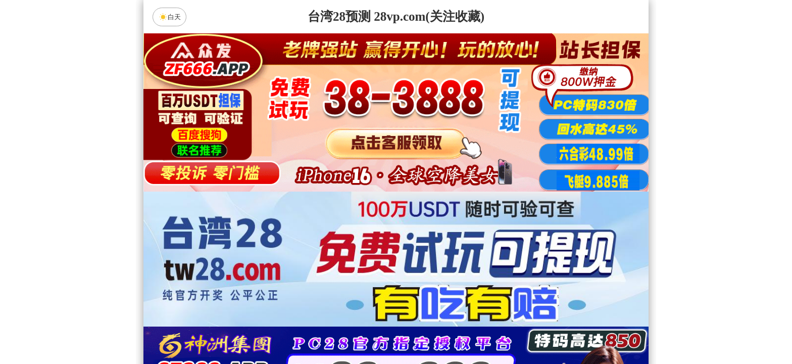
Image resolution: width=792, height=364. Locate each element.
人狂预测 (396, 302)
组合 (300, 329)
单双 (492, 329)
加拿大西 (364, 249)
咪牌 (467, 204)
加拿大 (300, 249)
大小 (428, 329)
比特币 (492, 249)
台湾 (428, 249)
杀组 (364, 329)
